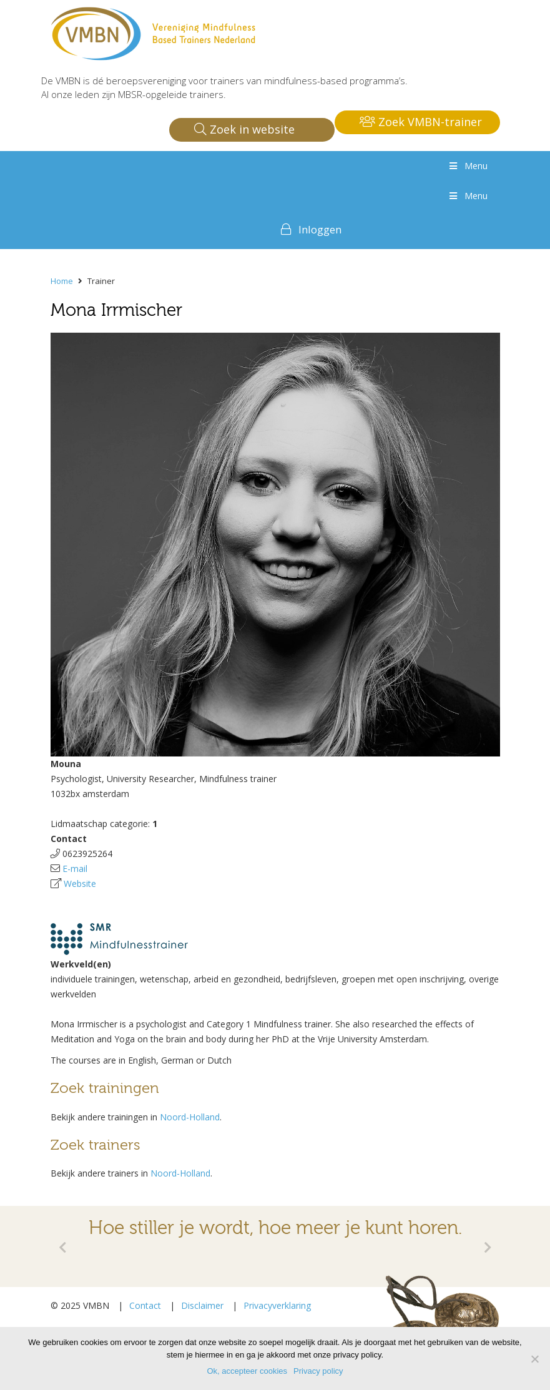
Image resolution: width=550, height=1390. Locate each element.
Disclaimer (202, 1305)
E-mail (74, 868)
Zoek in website (244, 129)
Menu (468, 166)
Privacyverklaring (277, 1305)
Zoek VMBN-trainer (421, 121)
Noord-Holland (190, 1117)
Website (80, 883)
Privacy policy (318, 1371)
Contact (145, 1305)
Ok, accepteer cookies (247, 1371)
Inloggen (319, 229)
